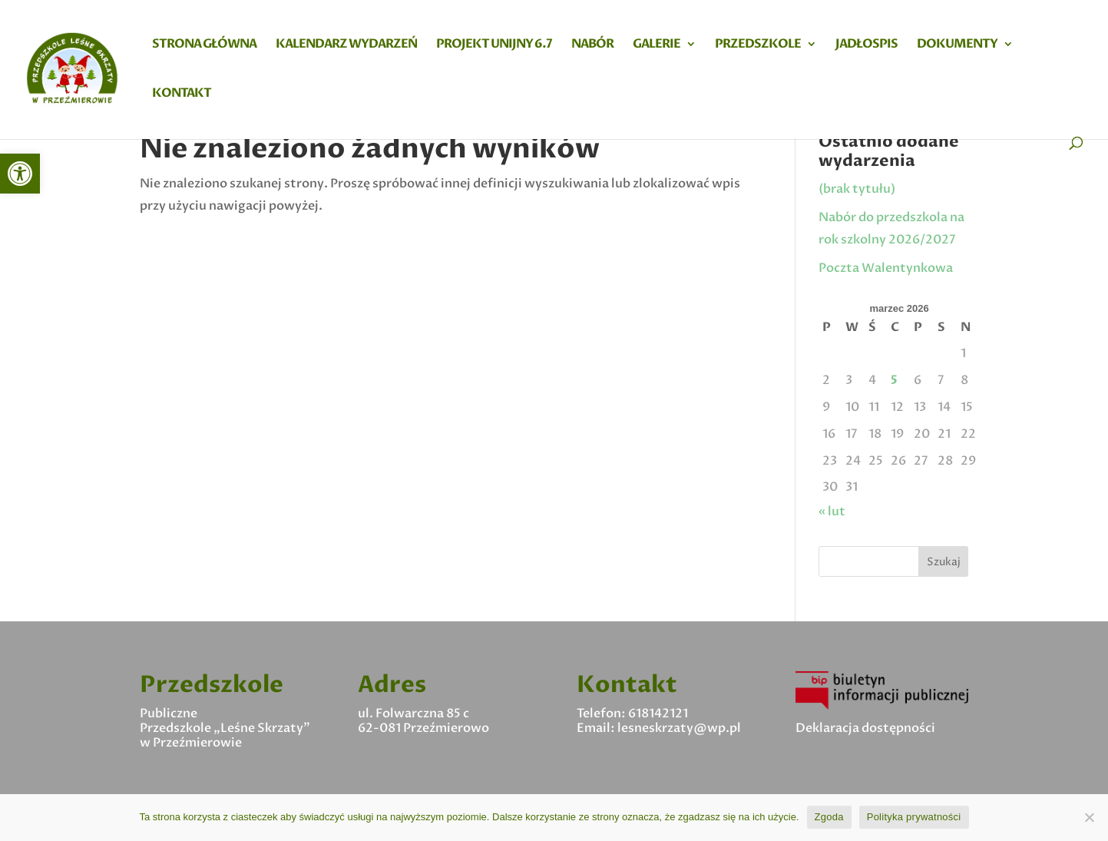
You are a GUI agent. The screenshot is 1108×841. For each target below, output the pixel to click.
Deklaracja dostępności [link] (865, 728)
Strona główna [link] (204, 45)
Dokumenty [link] (957, 45)
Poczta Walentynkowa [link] (886, 268)
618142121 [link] (658, 713)
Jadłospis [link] (866, 45)
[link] (20, 174)
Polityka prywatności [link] (914, 817)
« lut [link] (832, 511)
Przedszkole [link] (758, 45)
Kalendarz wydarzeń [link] (346, 45)
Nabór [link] (592, 45)
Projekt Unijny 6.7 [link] (494, 45)
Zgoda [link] (829, 817)
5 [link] (894, 380)
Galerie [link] (656, 45)
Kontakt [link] (181, 94)
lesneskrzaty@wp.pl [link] (679, 728)
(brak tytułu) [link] (857, 188)
